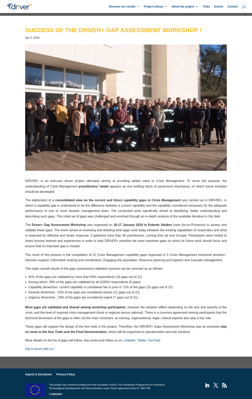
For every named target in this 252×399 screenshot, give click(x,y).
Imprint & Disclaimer (38, 374)
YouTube (154, 340)
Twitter (141, 340)
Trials (206, 6)
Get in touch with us (39, 349)
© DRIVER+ (56, 394)
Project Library (153, 6)
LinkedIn (130, 340)
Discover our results (122, 6)
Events (218, 6)
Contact (233, 6)
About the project (182, 6)
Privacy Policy (65, 374)
